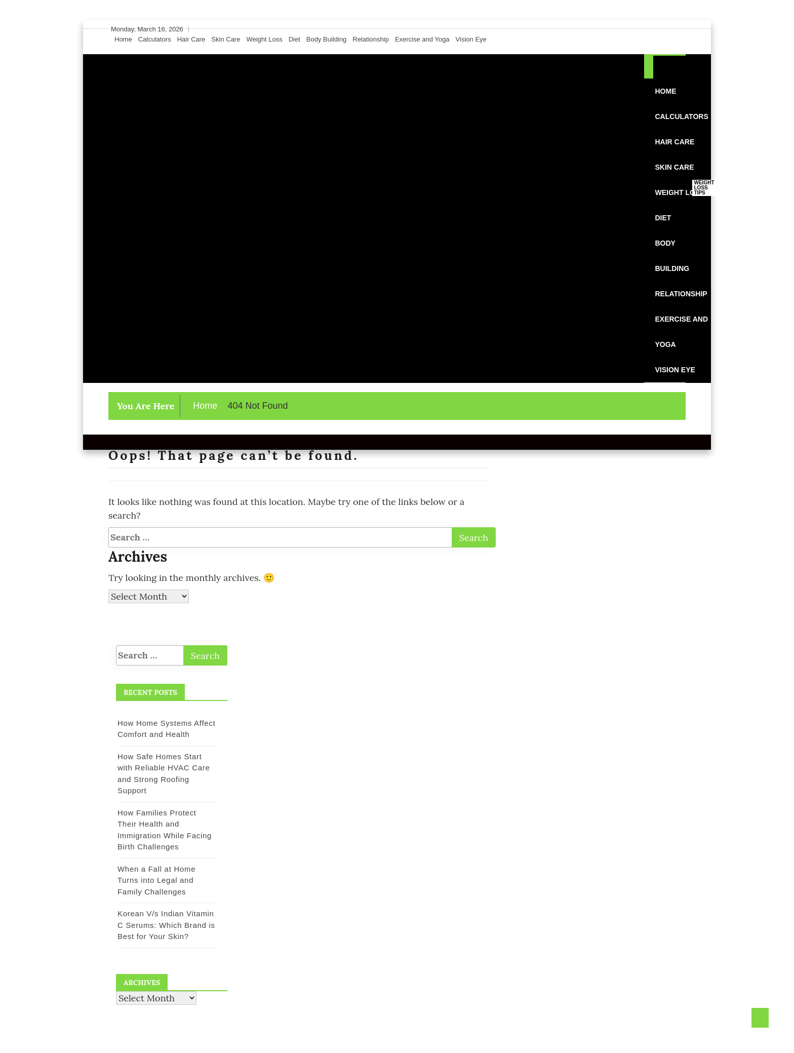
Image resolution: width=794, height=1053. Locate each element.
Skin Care (225, 39)
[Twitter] (660, 29)
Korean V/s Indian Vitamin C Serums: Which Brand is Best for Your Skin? (166, 925)
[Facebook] (650, 29)
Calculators (154, 39)
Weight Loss (264, 39)
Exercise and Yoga (422, 39)
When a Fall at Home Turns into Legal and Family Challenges (156, 880)
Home (123, 39)
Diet (294, 39)
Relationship (370, 39)
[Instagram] (669, 29)
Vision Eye (471, 39)
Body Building (326, 39)
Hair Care (191, 39)
